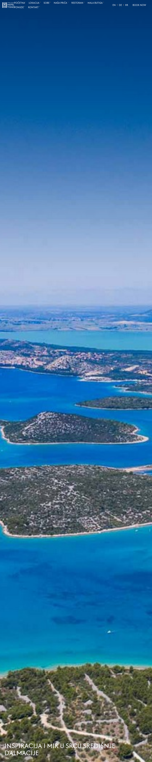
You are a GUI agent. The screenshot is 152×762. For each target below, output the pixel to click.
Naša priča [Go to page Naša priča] (61, 3)
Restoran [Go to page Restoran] (78, 3)
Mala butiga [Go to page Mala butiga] (96, 3)
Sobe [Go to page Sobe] (47, 3)
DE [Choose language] (120, 5)
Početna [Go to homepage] (20, 3)
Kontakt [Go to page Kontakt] (34, 7)
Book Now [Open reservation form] (139, 5)
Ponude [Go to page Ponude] (19, 7)
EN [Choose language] (114, 5)
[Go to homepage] (8, 5)
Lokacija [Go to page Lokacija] (35, 3)
